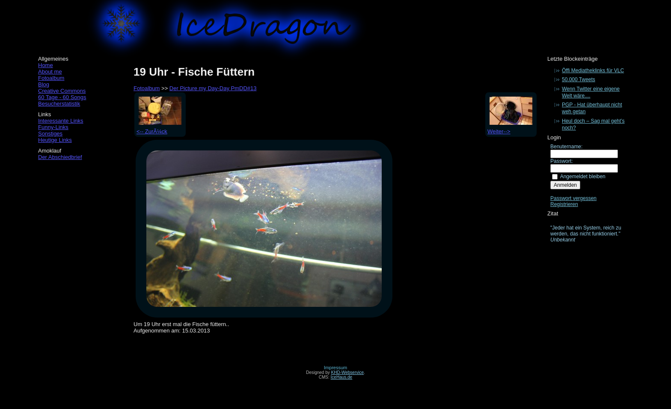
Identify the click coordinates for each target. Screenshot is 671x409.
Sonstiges (50, 133)
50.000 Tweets (578, 79)
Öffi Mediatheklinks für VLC (593, 71)
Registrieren (564, 204)
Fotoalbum (51, 78)
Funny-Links (53, 127)
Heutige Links (55, 140)
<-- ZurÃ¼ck (159, 128)
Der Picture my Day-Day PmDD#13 (213, 88)
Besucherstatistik (59, 103)
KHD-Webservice (347, 372)
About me (50, 71)
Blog (43, 84)
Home (45, 65)
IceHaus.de (342, 377)
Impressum (335, 367)
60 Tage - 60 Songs (62, 97)
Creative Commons (62, 91)
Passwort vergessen (573, 198)
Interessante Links (60, 121)
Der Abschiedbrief (60, 157)
